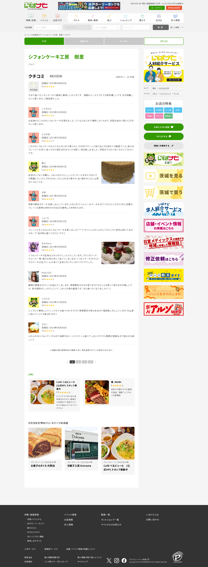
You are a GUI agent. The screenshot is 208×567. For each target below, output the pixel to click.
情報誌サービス (51, 549)
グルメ (76, 20)
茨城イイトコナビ (34, 519)
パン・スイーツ (165, 93)
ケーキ (176, 93)
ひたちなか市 (164, 88)
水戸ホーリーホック (35, 523)
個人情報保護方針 (52, 557)
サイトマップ (82, 561)
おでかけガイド (33, 532)
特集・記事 (31, 20)
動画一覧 (105, 514)
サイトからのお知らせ (111, 524)
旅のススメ (31, 528)
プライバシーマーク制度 (138, 559)
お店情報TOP (36, 35)
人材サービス (30, 549)
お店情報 (68, 519)
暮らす (142, 20)
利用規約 (28, 561)
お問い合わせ (152, 519)
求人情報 (175, 20)
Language (177, 7)
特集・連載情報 (31, 514)
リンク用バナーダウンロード (56, 561)
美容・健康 (93, 20)
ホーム (26, 35)
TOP (44, 41)
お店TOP (57, 20)
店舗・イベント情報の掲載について (80, 549)
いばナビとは (152, 514)
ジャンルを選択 (101, 27)
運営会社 (28, 557)
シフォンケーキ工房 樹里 (52, 35)
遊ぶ (109, 20)
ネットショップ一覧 (110, 519)
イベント (44, 20)
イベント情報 (70, 514)
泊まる (159, 20)
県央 (154, 88)
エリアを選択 (41, 27)
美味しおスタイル (34, 540)
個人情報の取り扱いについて (89, 557)
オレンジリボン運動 (35, 536)
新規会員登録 (161, 7)
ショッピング (126, 20)
